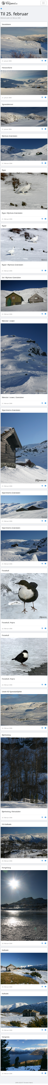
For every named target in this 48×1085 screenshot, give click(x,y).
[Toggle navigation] (43, 3)
